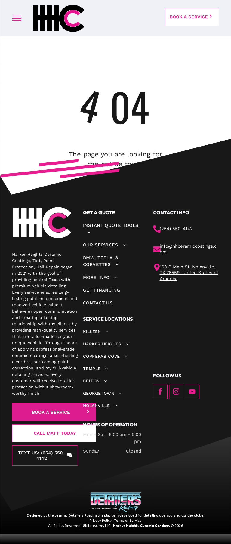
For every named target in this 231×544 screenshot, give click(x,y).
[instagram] (176, 392)
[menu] (17, 18)
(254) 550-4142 (176, 228)
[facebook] (160, 392)
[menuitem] (112, 229)
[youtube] (192, 392)
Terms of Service (128, 520)
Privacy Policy (100, 520)
